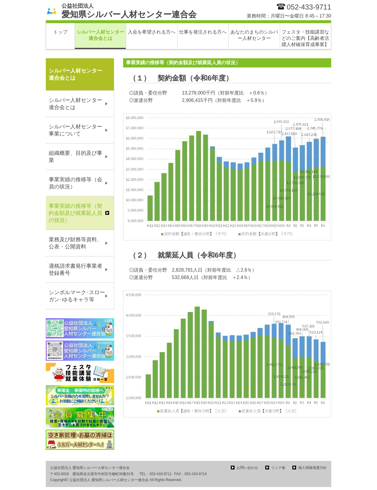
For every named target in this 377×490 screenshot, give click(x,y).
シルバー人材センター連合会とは (100, 35)
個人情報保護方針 (312, 468)
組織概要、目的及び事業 (75, 156)
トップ (60, 31)
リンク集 (278, 468)
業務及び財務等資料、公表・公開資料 (75, 243)
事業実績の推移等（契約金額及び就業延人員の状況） (75, 213)
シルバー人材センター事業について (75, 130)
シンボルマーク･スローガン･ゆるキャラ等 (77, 295)
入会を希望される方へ (151, 31)
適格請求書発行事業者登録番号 (75, 269)
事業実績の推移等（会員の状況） (75, 183)
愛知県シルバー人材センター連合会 (129, 11)
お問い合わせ (247, 468)
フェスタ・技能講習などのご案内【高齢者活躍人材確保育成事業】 (305, 38)
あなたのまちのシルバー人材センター (254, 35)
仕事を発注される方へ (203, 31)
